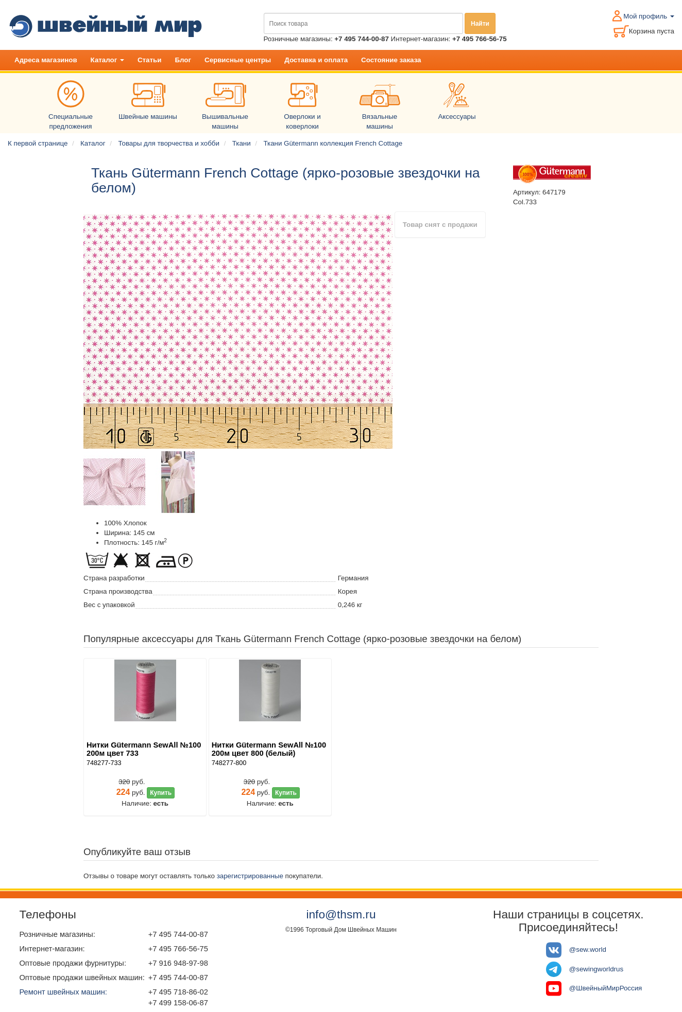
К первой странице (37, 143)
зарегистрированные (250, 876)
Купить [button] (161, 792)
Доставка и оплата (316, 60)
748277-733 (104, 763)
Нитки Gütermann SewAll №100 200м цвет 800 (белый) (269, 749)
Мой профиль (648, 16)
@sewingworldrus (596, 969)
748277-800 (229, 763)
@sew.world (587, 949)
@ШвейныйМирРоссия (605, 988)
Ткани (241, 143)
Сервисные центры (237, 60)
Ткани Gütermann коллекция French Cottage (332, 143)
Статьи (149, 60)
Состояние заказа (391, 60)
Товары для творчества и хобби (168, 143)
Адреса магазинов (45, 60)
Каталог (107, 60)
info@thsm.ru (341, 914)
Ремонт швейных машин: (63, 992)
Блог (183, 60)
